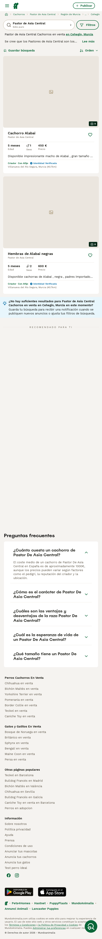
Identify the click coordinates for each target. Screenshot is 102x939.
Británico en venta (18, 737)
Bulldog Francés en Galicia (23, 797)
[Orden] (89, 50)
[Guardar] (90, 135)
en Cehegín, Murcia (79, 34)
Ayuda (9, 835)
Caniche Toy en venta (20, 716)
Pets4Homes (21, 903)
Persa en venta (15, 759)
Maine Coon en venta (20, 754)
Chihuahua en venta (19, 683)
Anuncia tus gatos (17, 862)
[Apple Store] (52, 892)
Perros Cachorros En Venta (24, 678)
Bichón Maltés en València (23, 786)
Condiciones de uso (19, 846)
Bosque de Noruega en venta (25, 732)
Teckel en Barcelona (19, 775)
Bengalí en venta (16, 748)
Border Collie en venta (21, 705)
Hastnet (40, 903)
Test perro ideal (16, 868)
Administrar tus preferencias (49, 928)
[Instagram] (17, 875)
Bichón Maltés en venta (21, 689)
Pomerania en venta (19, 700)
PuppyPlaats (59, 903)
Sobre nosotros (16, 824)
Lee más (88, 41)
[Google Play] (19, 892)
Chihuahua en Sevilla (20, 791)
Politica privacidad (17, 829)
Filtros (87, 25)
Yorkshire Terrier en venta (23, 694)
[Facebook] (9, 875)
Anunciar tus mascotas (21, 851)
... (85, 14)
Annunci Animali (16, 909)
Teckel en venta (16, 711)
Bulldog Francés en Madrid (24, 780)
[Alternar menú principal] (7, 6)
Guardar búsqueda (19, 50)
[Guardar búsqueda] (91, 926)
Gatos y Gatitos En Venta (23, 726)
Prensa (9, 840)
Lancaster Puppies (45, 909)
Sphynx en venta (16, 743)
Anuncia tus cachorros (20, 857)
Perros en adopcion (18, 808)
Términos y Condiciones (22, 924)
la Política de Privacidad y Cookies (58, 924)
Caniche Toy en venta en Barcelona (30, 802)
